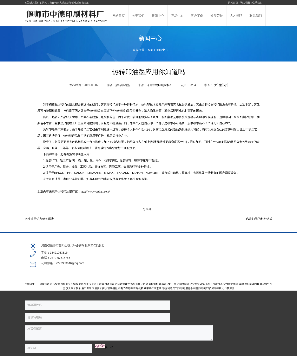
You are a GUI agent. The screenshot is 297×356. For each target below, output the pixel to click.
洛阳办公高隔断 (69, 269)
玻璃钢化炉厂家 (167, 269)
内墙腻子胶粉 (99, 273)
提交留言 (107, 321)
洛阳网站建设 (122, 269)
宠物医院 (167, 273)
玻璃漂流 (244, 269)
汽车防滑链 (178, 273)
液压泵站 (55, 269)
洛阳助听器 (183, 269)
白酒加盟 (109, 269)
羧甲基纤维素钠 (152, 273)
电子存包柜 (126, 273)
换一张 (64, 320)
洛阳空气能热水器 (228, 269)
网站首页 (233, 2)
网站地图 (245, 2)
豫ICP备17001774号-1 (171, 334)
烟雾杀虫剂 (191, 273)
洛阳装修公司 (138, 269)
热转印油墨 (122, 110)
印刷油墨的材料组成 (259, 218)
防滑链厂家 (204, 273)
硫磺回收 (254, 269)
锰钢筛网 (45, 269)
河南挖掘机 (152, 269)
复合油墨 (54, 179)
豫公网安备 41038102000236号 (206, 334)
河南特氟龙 (217, 273)
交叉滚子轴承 (96, 269)
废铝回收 (83, 269)
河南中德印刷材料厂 (160, 85)
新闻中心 (162, 50)
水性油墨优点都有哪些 (39, 218)
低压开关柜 (211, 269)
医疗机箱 (138, 273)
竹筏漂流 (229, 273)
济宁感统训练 (197, 269)
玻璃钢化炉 (113, 273)
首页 (150, 50)
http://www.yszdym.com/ (95, 191)
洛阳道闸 (86, 273)
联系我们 (257, 2)
